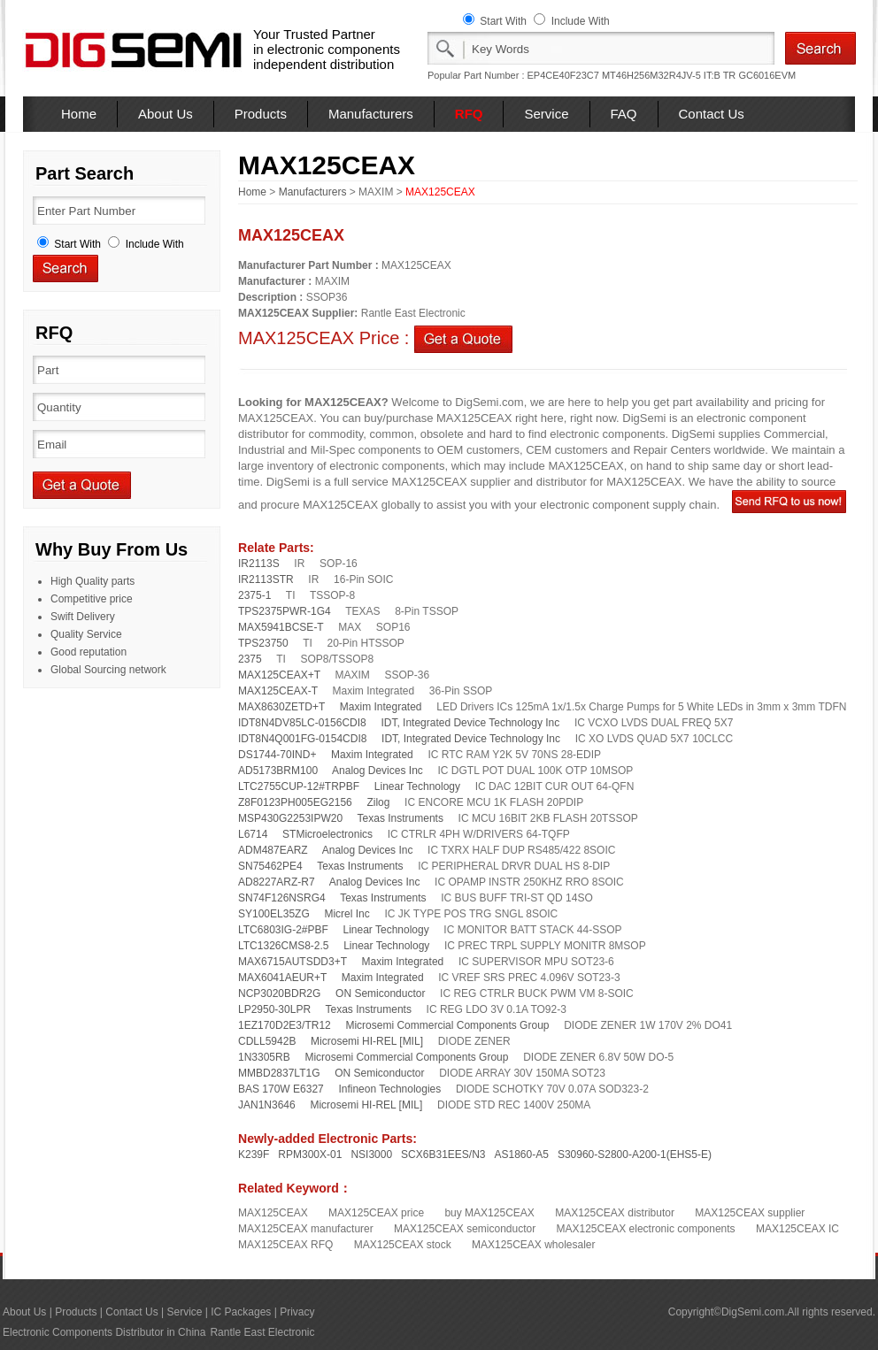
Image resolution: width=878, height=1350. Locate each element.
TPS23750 (263, 643)
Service (546, 113)
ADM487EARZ (273, 850)
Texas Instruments (400, 818)
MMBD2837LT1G (279, 1073)
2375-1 (254, 595)
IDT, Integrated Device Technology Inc (470, 723)
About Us (165, 113)
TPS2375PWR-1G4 (284, 611)
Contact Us (711, 113)
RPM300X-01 (310, 1154)
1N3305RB (264, 1057)
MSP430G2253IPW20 (290, 818)
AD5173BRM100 (278, 770)
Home (78, 113)
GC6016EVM (767, 75)
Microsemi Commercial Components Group (447, 1025)
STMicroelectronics (327, 834)
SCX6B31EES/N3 (443, 1154)
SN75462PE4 (270, 866)
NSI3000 (371, 1154)
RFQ (469, 113)
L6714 (252, 834)
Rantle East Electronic (262, 1332)
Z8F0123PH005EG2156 (295, 802)
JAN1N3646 (267, 1105)
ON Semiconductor (380, 993)
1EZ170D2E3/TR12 (284, 1025)
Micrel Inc (346, 914)
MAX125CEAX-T (278, 691)
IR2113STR (266, 579)
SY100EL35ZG (274, 914)
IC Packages (241, 1312)
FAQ (624, 113)
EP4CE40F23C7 (563, 75)
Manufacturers (370, 113)
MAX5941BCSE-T (281, 627)
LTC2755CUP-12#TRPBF (298, 786)
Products (261, 113)
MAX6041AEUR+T (282, 977)
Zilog (377, 802)
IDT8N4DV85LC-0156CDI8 (302, 723)
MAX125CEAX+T (279, 675)
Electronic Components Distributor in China (104, 1332)
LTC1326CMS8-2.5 (283, 946)
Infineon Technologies (389, 1089)
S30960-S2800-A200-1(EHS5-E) (635, 1154)
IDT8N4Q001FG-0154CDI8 (302, 739)
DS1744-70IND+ (277, 754)
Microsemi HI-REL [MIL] (367, 1041)
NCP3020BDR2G (279, 993)
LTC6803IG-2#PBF (283, 930)
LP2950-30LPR (274, 1009)
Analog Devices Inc (377, 770)
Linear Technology (417, 786)
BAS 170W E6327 (281, 1089)
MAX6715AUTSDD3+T (292, 961)
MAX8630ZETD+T (281, 707)
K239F (253, 1154)
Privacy (297, 1312)
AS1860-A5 (522, 1154)
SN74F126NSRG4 (282, 898)
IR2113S (259, 563)
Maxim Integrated (381, 707)
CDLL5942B (267, 1041)
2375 (250, 659)
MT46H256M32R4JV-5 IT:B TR (669, 75)
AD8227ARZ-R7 (276, 882)
